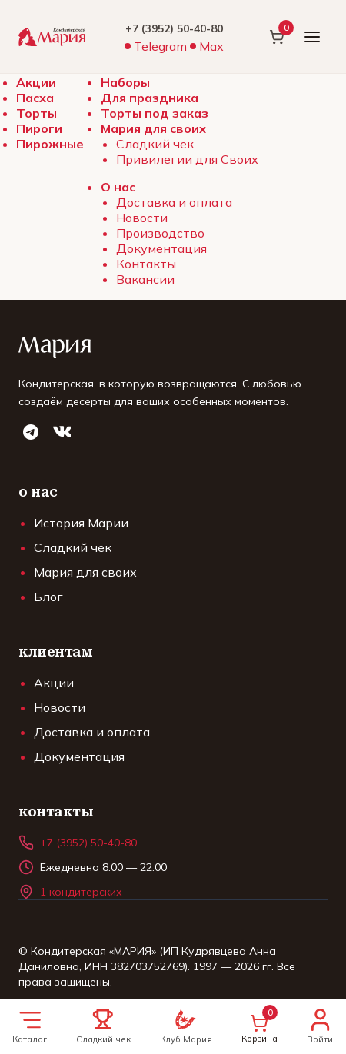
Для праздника (149, 97)
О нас (118, 187)
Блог (48, 596)
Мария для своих (153, 128)
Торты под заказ (154, 113)
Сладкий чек (155, 143)
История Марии (81, 522)
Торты (36, 113)
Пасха (35, 97)
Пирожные (50, 143)
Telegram (160, 46)
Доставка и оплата (174, 202)
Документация (161, 248)
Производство (160, 233)
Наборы (125, 82)
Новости (142, 217)
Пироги (39, 128)
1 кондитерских (81, 892)
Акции (36, 82)
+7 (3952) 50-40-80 (174, 28)
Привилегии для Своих (187, 159)
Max (211, 46)
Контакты (146, 263)
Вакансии (145, 279)
